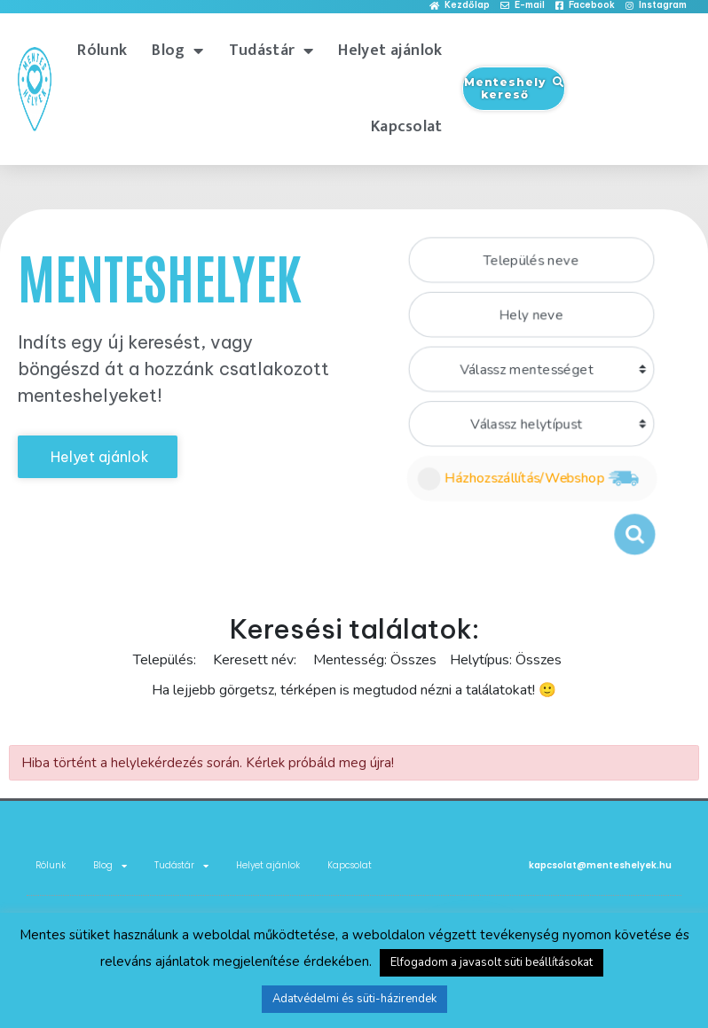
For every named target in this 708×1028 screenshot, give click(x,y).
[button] (459, 6)
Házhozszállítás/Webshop (530, 479)
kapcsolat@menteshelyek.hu (600, 865)
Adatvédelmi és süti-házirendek (354, 999)
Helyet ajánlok (390, 50)
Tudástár (271, 50)
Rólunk (102, 50)
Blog (178, 50)
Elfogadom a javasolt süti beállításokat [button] (491, 962)
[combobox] (531, 256)
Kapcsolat (407, 127)
